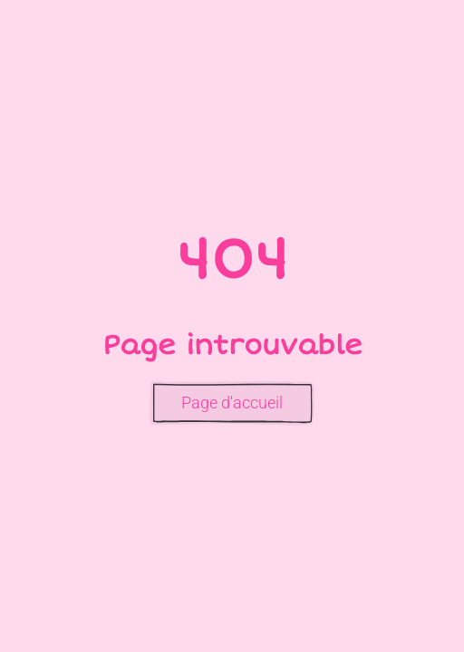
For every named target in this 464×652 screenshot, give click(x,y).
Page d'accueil (232, 402)
